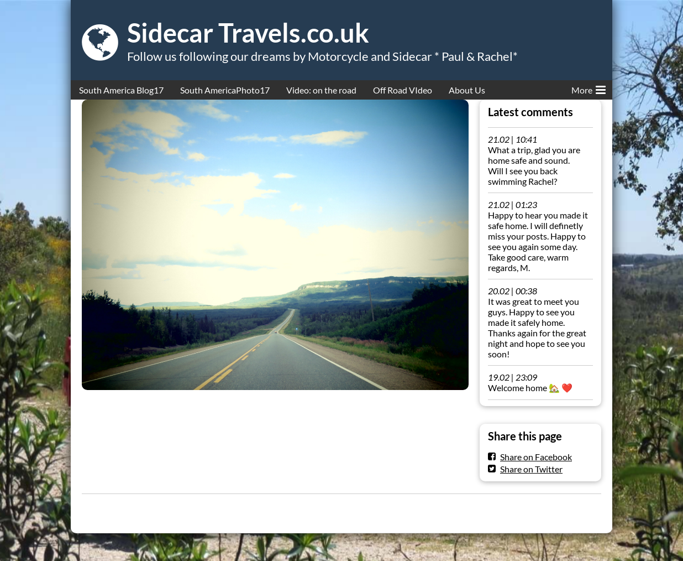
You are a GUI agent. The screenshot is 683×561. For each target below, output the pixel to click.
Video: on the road (321, 90)
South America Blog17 (121, 90)
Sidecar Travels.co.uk (248, 32)
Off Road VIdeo (402, 90)
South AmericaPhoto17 (225, 90)
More (588, 88)
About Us (467, 90)
